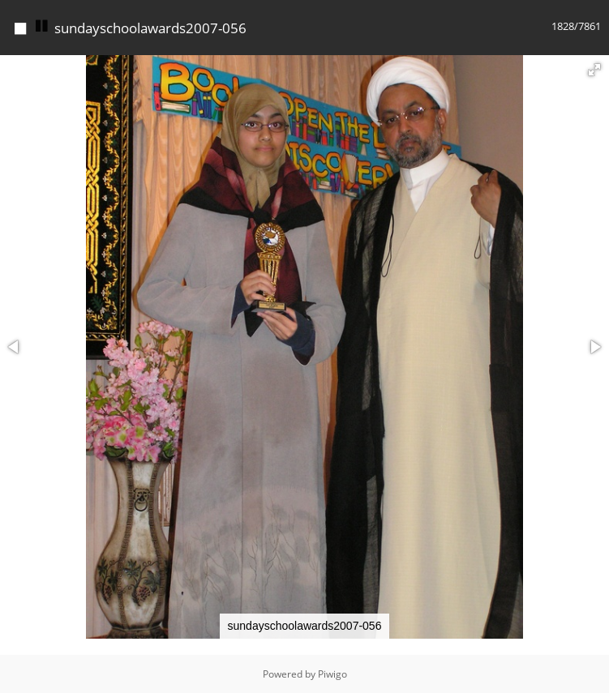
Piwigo (332, 674)
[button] (594, 70)
